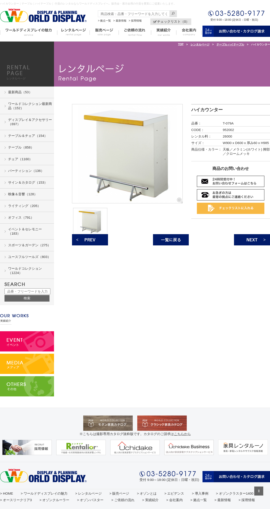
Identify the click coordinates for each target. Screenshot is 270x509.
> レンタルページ (88, 493)
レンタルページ (200, 44)
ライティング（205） (24, 206)
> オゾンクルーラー (54, 500)
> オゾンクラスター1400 (234, 493)
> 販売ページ (119, 493)
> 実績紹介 (150, 500)
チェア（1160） (20, 159)
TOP (180, 44)
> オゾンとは (147, 493)
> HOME (6, 493)
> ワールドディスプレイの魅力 (44, 493)
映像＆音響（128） (22, 194)
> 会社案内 (174, 500)
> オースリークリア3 (16, 500)
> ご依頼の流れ (123, 500)
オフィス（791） (21, 217)
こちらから (182, 434)
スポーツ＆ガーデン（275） (29, 245)
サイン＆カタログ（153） (27, 182)
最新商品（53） (20, 92)
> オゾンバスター (90, 500)
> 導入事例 (200, 493)
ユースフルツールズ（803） (29, 257)
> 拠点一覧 (104, 20)
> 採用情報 (135, 20)
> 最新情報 (119, 20)
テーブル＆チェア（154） (27, 136)
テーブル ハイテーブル (230, 44)
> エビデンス (174, 493)
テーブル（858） (21, 147)
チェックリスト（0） (173, 21)
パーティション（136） (26, 171)
